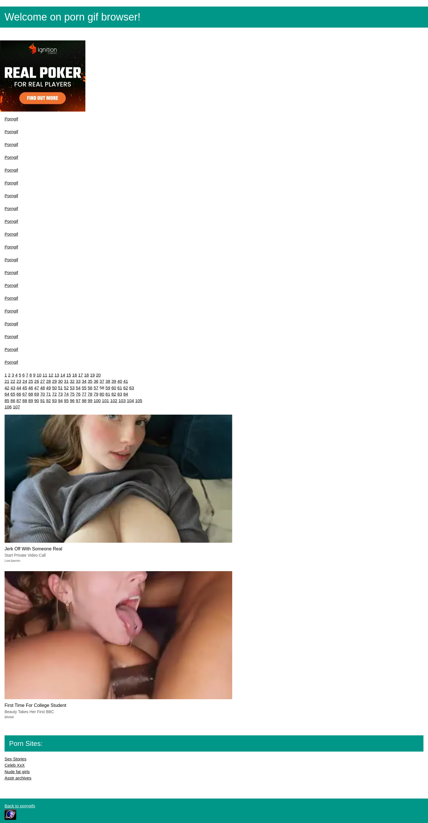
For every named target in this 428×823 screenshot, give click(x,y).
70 (42, 394)
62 (125, 387)
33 (78, 381)
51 (60, 387)
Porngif (11, 118)
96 (72, 400)
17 (80, 375)
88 (24, 400)
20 (98, 375)
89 (30, 400)
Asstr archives (18, 777)
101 (105, 400)
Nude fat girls (17, 771)
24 (24, 381)
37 (102, 381)
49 (48, 387)
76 (78, 394)
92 (48, 400)
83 (119, 394)
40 (119, 381)
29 (54, 381)
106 (8, 406)
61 (119, 387)
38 (108, 381)
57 (96, 387)
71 (48, 394)
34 (84, 381)
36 (96, 381)
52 (66, 387)
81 (108, 394)
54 (78, 387)
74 (66, 394)
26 (36, 381)
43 (13, 387)
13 (56, 375)
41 (125, 381)
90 (36, 400)
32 (72, 381)
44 (19, 387)
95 (66, 400)
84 (125, 394)
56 (90, 387)
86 (13, 400)
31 (66, 381)
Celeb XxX (15, 765)
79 (96, 394)
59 (108, 387)
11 (45, 375)
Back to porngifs (20, 805)
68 (30, 394)
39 (113, 381)
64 (7, 394)
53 (72, 387)
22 (13, 381)
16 (74, 375)
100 (97, 400)
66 (19, 394)
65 (13, 394)
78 (90, 394)
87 (19, 400)
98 (84, 400)
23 (19, 381)
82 (113, 394)
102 (113, 400)
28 (48, 381)
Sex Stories (15, 758)
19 (92, 375)
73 (60, 394)
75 (72, 394)
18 (86, 375)
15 (68, 375)
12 (50, 375)
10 (39, 375)
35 (90, 381)
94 (60, 400)
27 (42, 381)
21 (7, 381)
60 (113, 387)
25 (30, 381)
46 (30, 387)
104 (130, 400)
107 (16, 406)
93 (54, 400)
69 (36, 394)
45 (24, 387)
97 (78, 400)
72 (54, 394)
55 (84, 387)
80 (102, 394)
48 (42, 387)
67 (24, 394)
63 (131, 387)
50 (54, 387)
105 (138, 400)
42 (7, 387)
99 (90, 400)
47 (36, 387)
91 (42, 400)
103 (122, 400)
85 (7, 400)
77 (84, 394)
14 (62, 375)
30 (60, 381)
